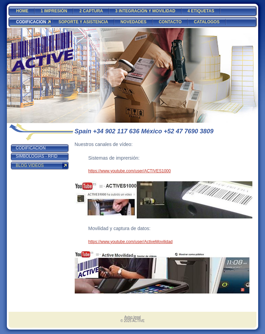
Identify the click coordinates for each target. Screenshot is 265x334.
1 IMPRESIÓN (54, 11)
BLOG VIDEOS (30, 165)
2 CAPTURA (91, 11)
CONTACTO (170, 21)
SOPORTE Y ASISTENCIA (83, 21)
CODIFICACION (31, 21)
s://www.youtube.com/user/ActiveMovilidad (134, 241)
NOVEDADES (133, 21)
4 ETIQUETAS (201, 11)
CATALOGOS (207, 21)
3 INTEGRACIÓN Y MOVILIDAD (145, 11)
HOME (22, 11)
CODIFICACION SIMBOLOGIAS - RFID (36, 152)
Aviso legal (132, 317)
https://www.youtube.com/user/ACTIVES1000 (129, 171)
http (91, 241)
